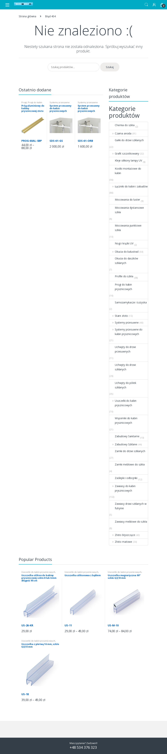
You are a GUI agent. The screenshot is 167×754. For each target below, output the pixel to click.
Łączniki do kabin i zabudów (128, 186)
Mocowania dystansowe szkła (126, 209)
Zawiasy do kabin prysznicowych (122, 488)
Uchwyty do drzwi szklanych (122, 367)
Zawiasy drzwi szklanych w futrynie (128, 506)
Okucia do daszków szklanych (123, 260)
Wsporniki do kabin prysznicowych (123, 420)
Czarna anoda (120, 133)
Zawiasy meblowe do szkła (128, 521)
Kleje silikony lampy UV (125, 160)
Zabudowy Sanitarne (124, 436)
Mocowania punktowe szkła (125, 227)
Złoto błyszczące (122, 535)
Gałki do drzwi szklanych (126, 140)
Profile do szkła (121, 276)
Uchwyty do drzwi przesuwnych (122, 349)
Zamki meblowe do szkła (127, 464)
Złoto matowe (120, 542)
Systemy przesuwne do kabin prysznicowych (125, 331)
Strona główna (27, 16)
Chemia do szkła (122, 125)
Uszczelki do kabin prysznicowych (122, 403)
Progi (24, 102)
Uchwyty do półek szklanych (122, 385)
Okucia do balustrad (123, 251)
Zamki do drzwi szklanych (127, 451)
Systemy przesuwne (123, 322)
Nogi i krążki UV (121, 243)
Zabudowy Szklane (123, 444)
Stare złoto (118, 316)
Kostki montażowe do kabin (125, 170)
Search (146, 5)
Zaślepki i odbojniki (123, 478)
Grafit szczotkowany (124, 153)
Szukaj (110, 67)
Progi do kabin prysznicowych (31, 103)
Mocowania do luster (124, 199)
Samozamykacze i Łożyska (128, 302)
